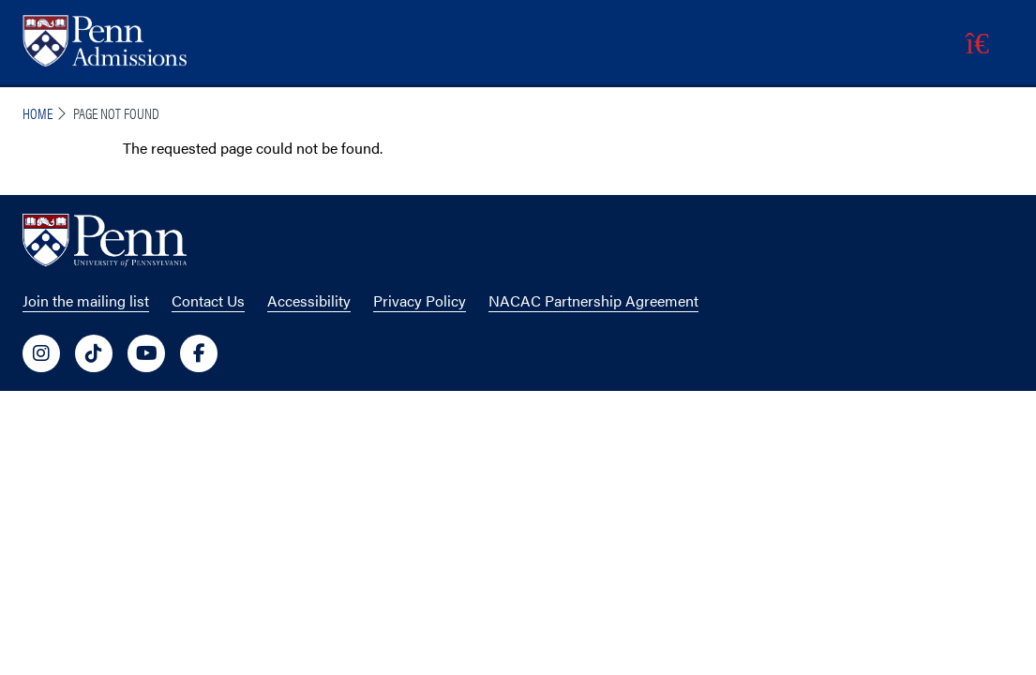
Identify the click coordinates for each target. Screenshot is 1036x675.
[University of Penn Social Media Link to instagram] (41, 353)
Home (38, 113)
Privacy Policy (419, 300)
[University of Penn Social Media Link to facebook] (199, 353)
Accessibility (309, 300)
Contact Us (208, 300)
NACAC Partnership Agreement (593, 300)
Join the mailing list (86, 300)
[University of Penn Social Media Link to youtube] (146, 353)
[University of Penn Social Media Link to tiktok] (94, 353)
